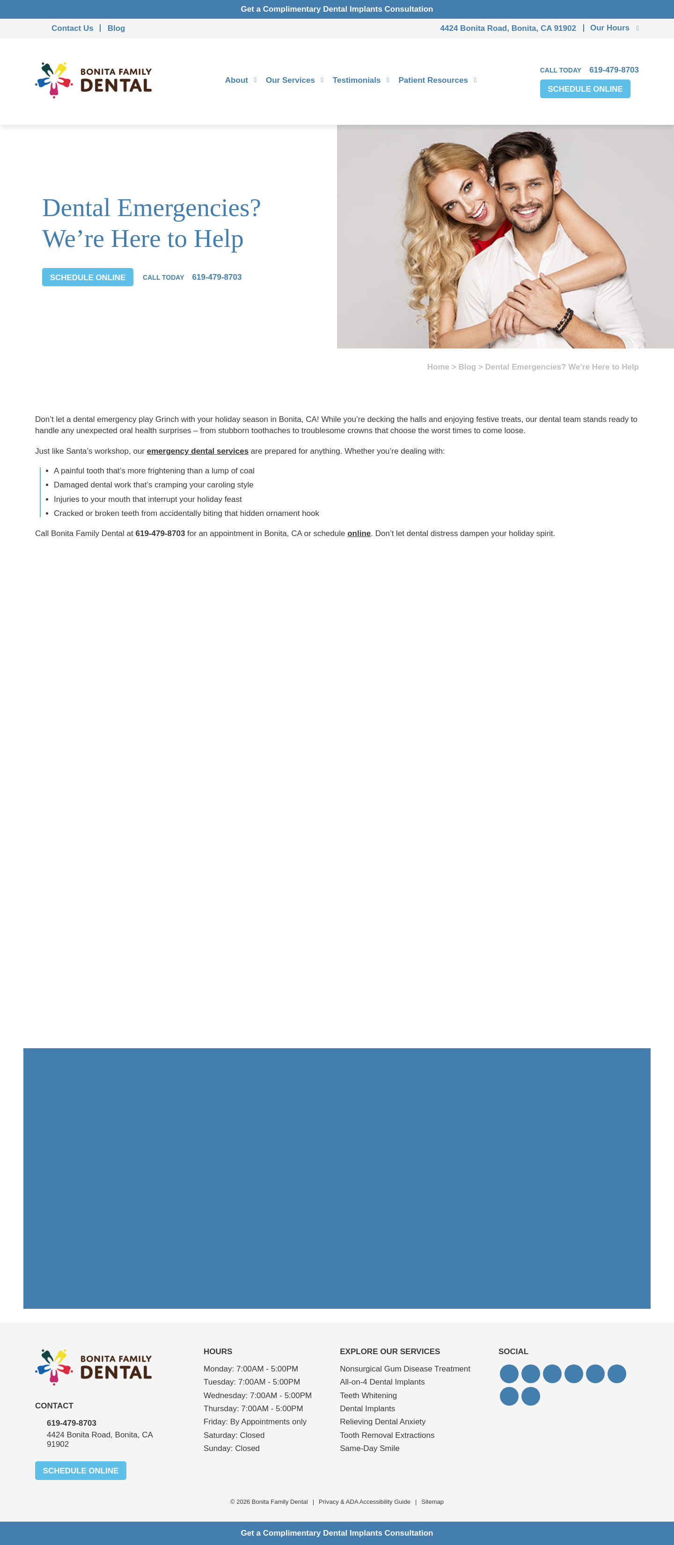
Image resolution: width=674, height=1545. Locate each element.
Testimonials (357, 80)
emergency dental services (198, 451)
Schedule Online (586, 89)
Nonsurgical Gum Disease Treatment (405, 1368)
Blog (116, 28)
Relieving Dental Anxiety (382, 1421)
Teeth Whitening (368, 1395)
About (236, 80)
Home (438, 367)
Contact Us (72, 28)
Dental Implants (367, 1408)
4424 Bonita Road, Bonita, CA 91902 (508, 28)
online (359, 533)
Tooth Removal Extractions (387, 1435)
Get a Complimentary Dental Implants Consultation (337, 9)
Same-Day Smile (370, 1448)
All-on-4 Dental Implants (382, 1382)
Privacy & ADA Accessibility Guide (364, 1501)
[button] (509, 1373)
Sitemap (432, 1501)
